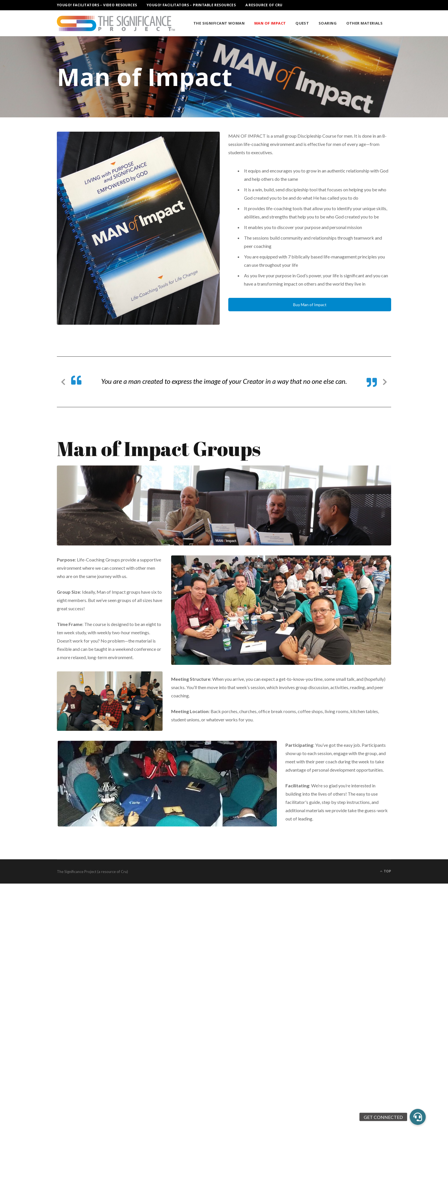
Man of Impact (270, 23)
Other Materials (364, 23)
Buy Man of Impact (310, 304)
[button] (418, 1117)
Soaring (328, 23)
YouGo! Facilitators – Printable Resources (191, 5)
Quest (302, 23)
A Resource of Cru (264, 5)
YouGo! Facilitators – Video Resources (97, 5)
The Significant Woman (219, 23)
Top (385, 871)
